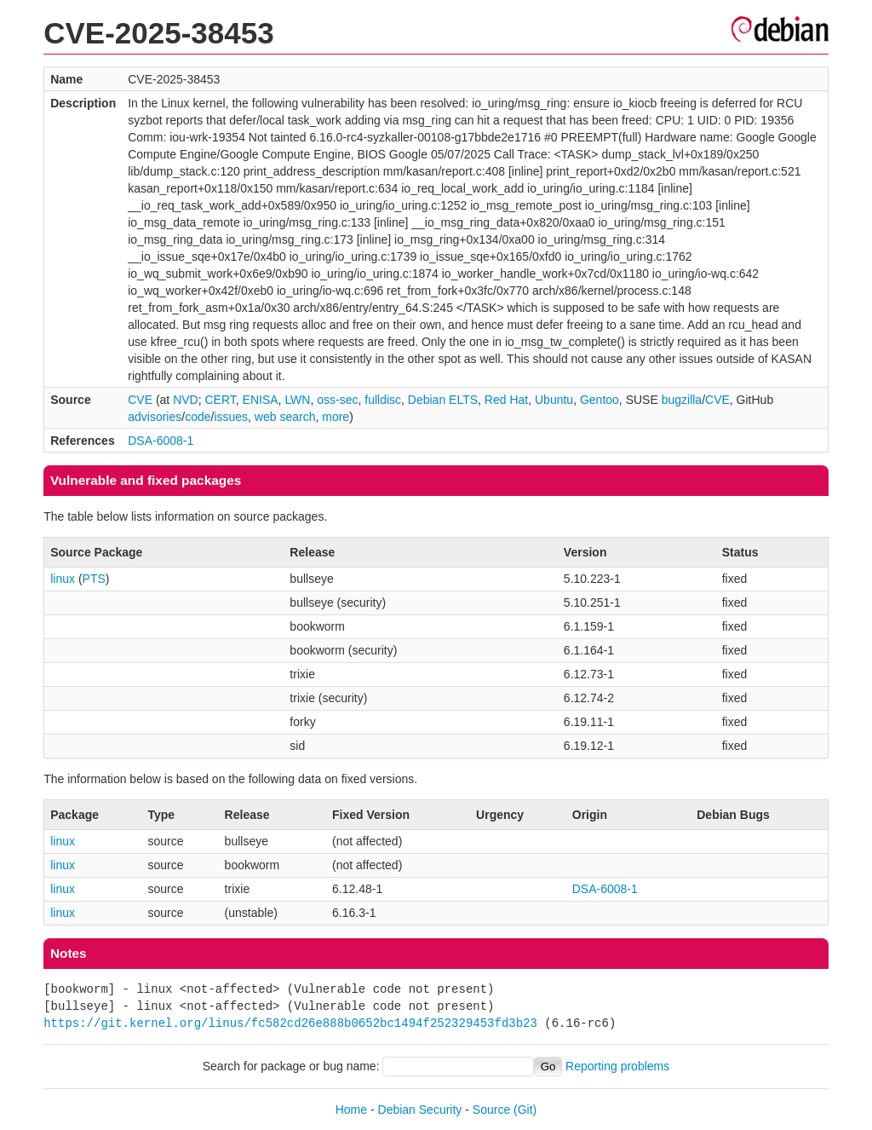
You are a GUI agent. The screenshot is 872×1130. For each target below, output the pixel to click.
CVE (140, 399)
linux (62, 578)
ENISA (260, 399)
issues (231, 417)
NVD (185, 399)
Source (491, 1109)
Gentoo (599, 399)
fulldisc (382, 399)
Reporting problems (617, 1066)
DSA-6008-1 (160, 440)
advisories (154, 417)
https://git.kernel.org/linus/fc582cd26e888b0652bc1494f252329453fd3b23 (290, 1023)
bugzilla (682, 399)
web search (285, 417)
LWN (297, 399)
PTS (94, 578)
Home (351, 1109)
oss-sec (337, 399)
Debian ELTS (443, 399)
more (335, 417)
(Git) (524, 1109)
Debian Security (420, 1109)
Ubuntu (554, 399)
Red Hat (506, 399)
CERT (219, 399)
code (197, 417)
